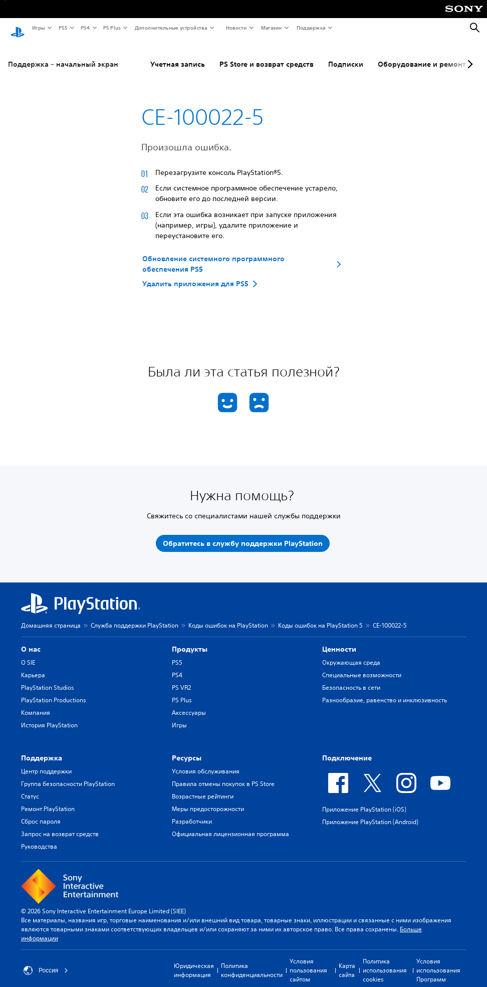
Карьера (33, 666)
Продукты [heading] (189, 640)
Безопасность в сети (351, 678)
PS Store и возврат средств (266, 54)
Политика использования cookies (385, 961)
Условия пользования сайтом (308, 961)
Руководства (39, 837)
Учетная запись (177, 54)
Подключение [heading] (347, 748)
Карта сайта (347, 961)
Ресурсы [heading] (186, 748)
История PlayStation (49, 716)
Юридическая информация (194, 961)
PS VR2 (181, 678)
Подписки (345, 54)
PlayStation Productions (53, 691)
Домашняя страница (51, 616)
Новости (235, 27)
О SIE (28, 653)
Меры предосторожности (208, 800)
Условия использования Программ (438, 961)
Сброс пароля (41, 812)
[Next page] (468, 55)
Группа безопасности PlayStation (68, 774)
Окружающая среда (351, 653)
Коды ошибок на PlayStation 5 (320, 616)
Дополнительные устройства (170, 27)
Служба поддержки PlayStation (134, 616)
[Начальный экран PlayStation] (17, 28)
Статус (30, 787)
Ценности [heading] (339, 640)
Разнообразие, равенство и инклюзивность (384, 691)
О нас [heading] (31, 640)
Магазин (271, 27)
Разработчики (192, 812)
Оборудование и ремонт (422, 54)
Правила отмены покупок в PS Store (223, 774)
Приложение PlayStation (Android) (370, 813)
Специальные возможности (361, 666)
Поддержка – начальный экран (63, 54)
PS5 (62, 27)
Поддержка (310, 27)
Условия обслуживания (205, 762)
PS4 (84, 27)
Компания (35, 703)
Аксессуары (189, 703)
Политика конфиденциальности (252, 961)
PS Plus (111, 27)
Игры (38, 27)
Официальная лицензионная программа (230, 825)
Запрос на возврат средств (60, 825)
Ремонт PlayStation (48, 800)
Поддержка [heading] (41, 748)
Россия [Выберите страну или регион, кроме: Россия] (46, 961)
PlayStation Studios (47, 678)
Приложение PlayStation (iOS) (364, 800)
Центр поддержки (46, 762)
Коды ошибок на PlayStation (228, 616)
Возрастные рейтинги (202, 787)
